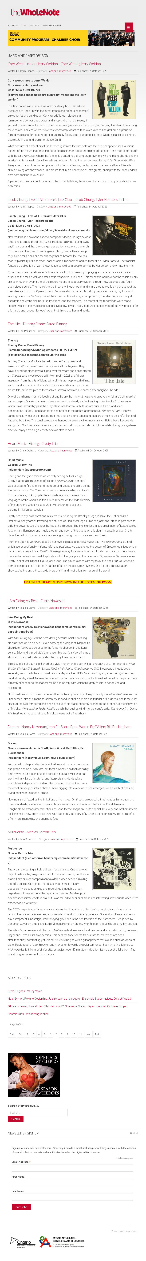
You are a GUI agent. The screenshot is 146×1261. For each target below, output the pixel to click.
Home (23, 25)
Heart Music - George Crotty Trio (33, 443)
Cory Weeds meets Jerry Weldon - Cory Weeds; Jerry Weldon (54, 63)
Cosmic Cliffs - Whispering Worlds (28, 1014)
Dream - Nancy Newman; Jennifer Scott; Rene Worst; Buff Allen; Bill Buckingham (70, 726)
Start (12, 1034)
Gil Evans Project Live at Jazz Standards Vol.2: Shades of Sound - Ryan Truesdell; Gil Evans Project (68, 1006)
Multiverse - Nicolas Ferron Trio (32, 832)
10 (74, 1034)
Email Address (21, 1162)
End (97, 1034)
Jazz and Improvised (59, 71)
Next (88, 1034)
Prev (20, 1034)
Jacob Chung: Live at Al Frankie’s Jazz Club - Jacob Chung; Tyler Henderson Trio (68, 199)
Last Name (18, 1191)
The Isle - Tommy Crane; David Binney (37, 323)
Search (15, 1119)
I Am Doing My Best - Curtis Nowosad (36, 600)
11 (81, 1034)
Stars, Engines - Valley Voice (25, 991)
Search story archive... (22, 1105)
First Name (18, 1176)
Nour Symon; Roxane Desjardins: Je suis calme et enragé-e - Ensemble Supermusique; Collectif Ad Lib (70, 998)
